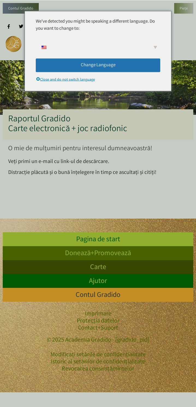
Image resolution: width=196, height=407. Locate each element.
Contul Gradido (20, 8)
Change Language (98, 65)
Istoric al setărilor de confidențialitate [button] (98, 362)
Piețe (184, 8)
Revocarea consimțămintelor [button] (98, 369)
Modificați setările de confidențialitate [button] (98, 355)
